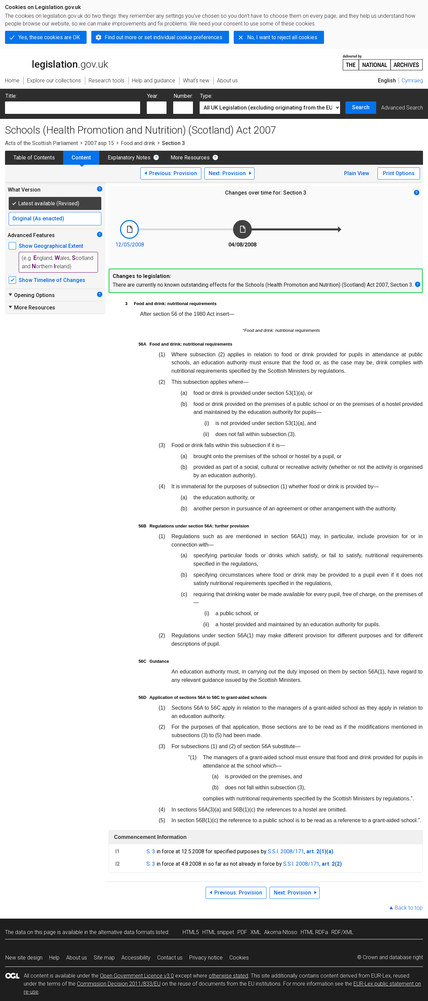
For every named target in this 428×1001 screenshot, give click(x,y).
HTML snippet (218, 932)
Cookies (239, 957)
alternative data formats (126, 932)
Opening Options (31, 295)
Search (360, 107)
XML (255, 932)
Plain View (356, 173)
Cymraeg (412, 80)
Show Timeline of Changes (52, 280)
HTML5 (191, 932)
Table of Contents (34, 157)
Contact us (170, 957)
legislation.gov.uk (56, 62)
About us (76, 957)
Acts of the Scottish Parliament (41, 143)
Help (54, 957)
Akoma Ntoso (280, 932)
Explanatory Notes (129, 157)
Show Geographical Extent (51, 246)
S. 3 (150, 851)
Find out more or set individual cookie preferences (163, 37)
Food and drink (138, 143)
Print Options (399, 173)
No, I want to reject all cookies (282, 37)
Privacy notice (206, 957)
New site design (23, 957)
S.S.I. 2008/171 (286, 851)
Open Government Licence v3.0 (137, 976)
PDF (242, 932)
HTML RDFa (314, 932)
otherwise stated (228, 976)
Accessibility (135, 957)
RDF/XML (342, 932)
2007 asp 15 (99, 143)
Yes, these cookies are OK (49, 37)
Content (81, 157)
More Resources (190, 157)
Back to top (409, 908)
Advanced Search (402, 107)
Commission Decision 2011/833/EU (118, 984)
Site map (104, 957)
